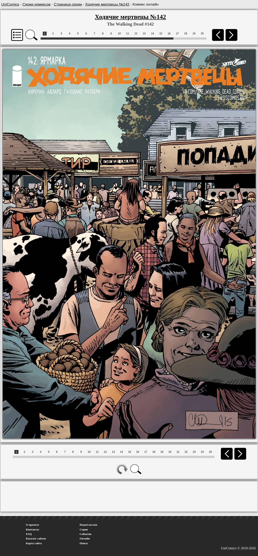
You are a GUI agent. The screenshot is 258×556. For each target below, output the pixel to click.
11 (127, 33)
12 (135, 33)
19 (193, 33)
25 (210, 451)
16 (169, 33)
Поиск (84, 543)
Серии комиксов (36, 4)
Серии (84, 529)
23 (194, 451)
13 (144, 33)
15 (160, 33)
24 (202, 451)
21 (178, 451)
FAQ (29, 534)
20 (202, 33)
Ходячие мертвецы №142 (107, 4)
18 (185, 33)
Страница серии (68, 4)
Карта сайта (34, 543)
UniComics (10, 4)
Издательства (88, 524)
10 (119, 33)
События (86, 534)
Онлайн (85, 538)
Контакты (32, 529)
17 (177, 33)
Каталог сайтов (36, 538)
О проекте (32, 524)
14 (152, 33)
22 (186, 451)
